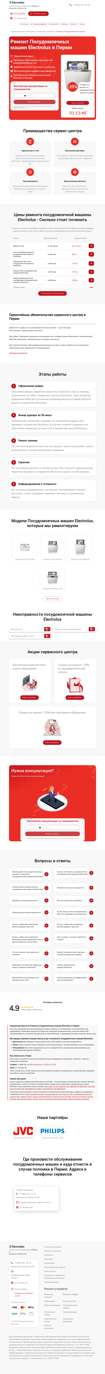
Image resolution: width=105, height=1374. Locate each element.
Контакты (73, 24)
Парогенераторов (52, 1305)
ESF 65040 (29, 1089)
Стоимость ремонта (52, 1247)
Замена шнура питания (62, 1097)
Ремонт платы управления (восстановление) (50, 1099)
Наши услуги (50, 1271)
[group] (23, 1132)
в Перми (35, 6)
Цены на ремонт (78, 103)
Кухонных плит (69, 1301)
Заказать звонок (38, 14)
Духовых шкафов (70, 1294)
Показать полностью (18, 353)
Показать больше (52, 599)
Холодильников (70, 1312)
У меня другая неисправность (52, 293)
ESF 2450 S (38, 1089)
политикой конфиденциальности (69, 838)
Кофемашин (49, 1301)
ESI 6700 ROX (48, 1089)
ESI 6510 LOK (19, 1089)
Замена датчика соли (53, 1094)
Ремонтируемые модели (54, 1267)
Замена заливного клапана (78, 1099)
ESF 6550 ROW (59, 1089)
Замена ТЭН (68, 1094)
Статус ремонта (17, 14)
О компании (24, 24)
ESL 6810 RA (61, 1086)
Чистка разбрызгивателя (35, 1094)
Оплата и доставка (52, 1251)
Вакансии (64, 24)
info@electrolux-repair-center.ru (21, 1274)
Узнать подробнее (29, 697)
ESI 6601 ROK (82, 1086)
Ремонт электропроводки (42, 1097)
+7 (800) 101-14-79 (81, 5)
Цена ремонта (54, 24)
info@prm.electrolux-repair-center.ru (33, 1202)
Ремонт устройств (39, 24)
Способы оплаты (51, 1282)
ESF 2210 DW (50, 1086)
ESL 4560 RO (71, 1086)
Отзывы (82, 24)
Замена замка (26, 1097)
